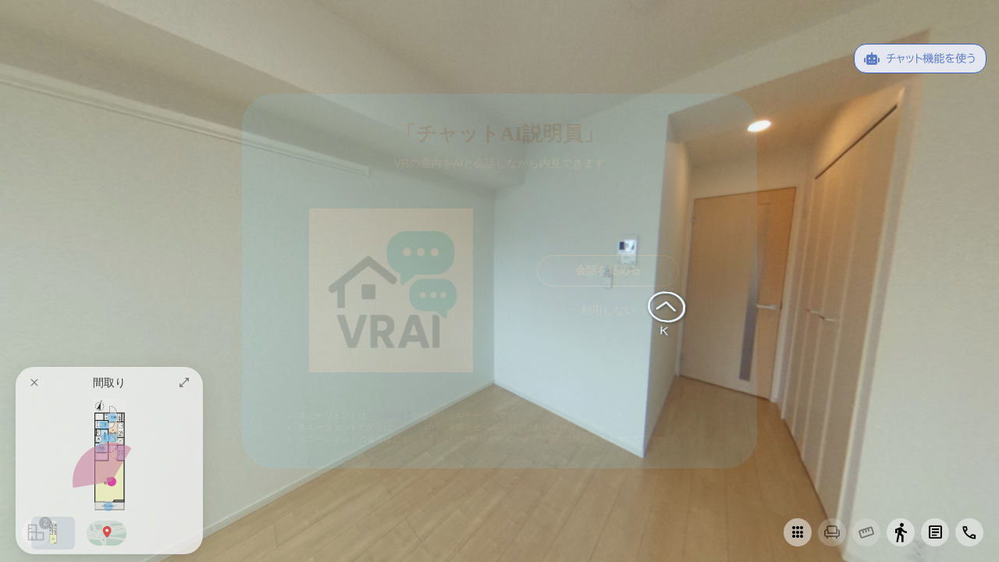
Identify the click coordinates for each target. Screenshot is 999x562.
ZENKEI (390, 415)
